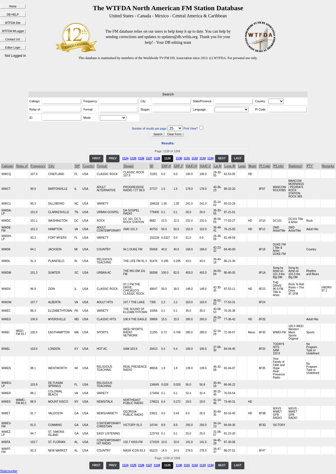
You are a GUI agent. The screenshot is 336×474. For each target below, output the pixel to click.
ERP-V (178, 166)
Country (88, 166)
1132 (195, 158)
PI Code (264, 166)
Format (102, 166)
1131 (187, 158)
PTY (309, 166)
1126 (141, 158)
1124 (125, 158)
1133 (203, 158)
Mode (252, 166)
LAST (238, 158)
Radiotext (295, 166)
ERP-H (166, 166)
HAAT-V (205, 166)
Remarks (328, 166)
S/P (77, 166)
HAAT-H (191, 166)
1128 (157, 158)
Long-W (229, 166)
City (51, 166)
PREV (113, 158)
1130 (179, 158)
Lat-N (217, 166)
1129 (167, 158)
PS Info (278, 166)
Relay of (22, 166)
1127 (149, 158)
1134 (210, 158)
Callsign (7, 166)
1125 (133, 158)
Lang (241, 166)
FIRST (96, 158)
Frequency (38, 166)
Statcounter (8, 471)
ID (151, 166)
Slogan (128, 166)
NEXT (222, 158)
